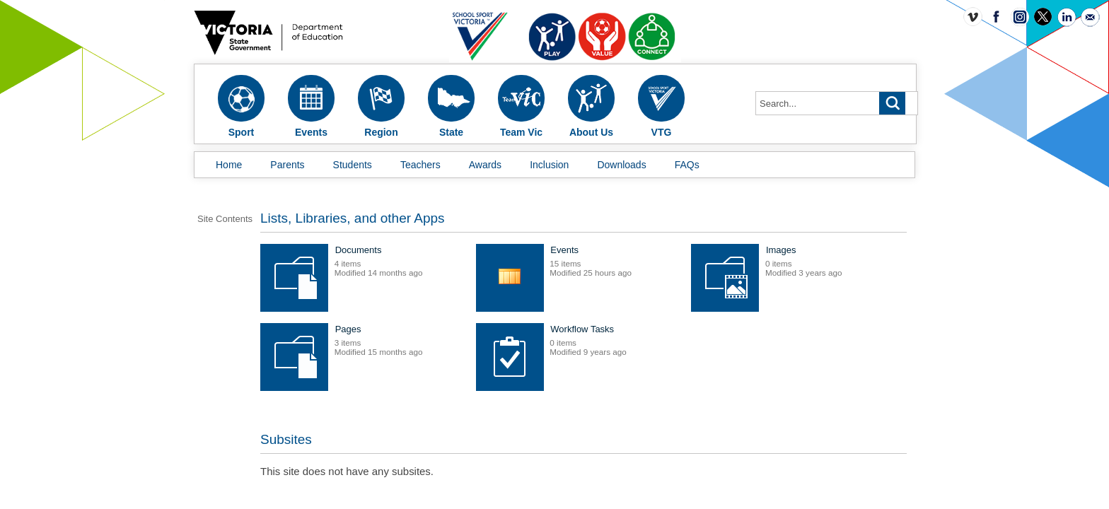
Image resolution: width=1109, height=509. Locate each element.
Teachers (420, 164)
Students (352, 164)
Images (439, 339)
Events (653, 260)
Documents (447, 260)
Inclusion (549, 164)
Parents (287, 164)
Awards (485, 164)
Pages (652, 339)
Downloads (621, 164)
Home (229, 164)
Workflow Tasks (456, 418)
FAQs (687, 164)
